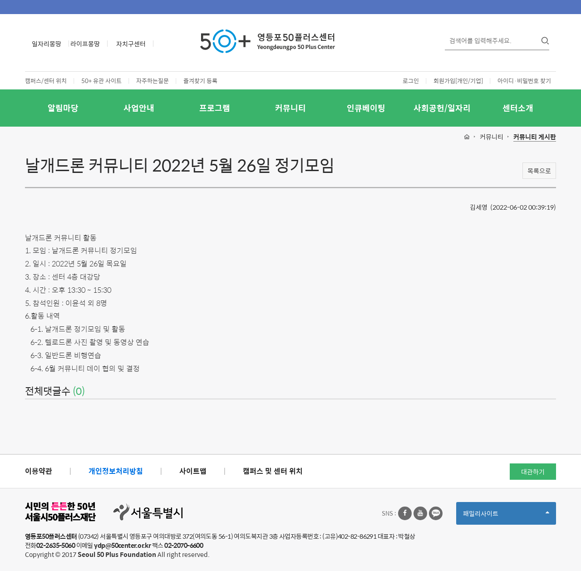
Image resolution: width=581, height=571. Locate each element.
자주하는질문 (152, 80)
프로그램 (214, 108)
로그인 (411, 80)
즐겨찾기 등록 (200, 80)
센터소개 (517, 108)
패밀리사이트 (506, 516)
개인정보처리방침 (116, 471)
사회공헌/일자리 (442, 108)
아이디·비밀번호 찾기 (524, 80)
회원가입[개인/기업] (458, 80)
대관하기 (533, 472)
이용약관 (38, 471)
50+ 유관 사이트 (101, 80)
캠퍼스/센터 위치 (46, 80)
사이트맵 (193, 471)
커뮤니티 (290, 108)
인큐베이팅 (366, 108)
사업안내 (138, 108)
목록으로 (539, 171)
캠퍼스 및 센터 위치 (273, 471)
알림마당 (63, 108)
